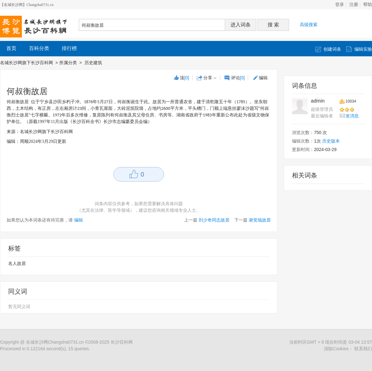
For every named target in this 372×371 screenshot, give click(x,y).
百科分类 (39, 48)
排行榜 (69, 48)
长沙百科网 (122, 342)
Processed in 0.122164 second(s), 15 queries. (45, 348)
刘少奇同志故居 (214, 219)
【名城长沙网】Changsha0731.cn (27, 5)
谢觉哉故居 (260, 219)
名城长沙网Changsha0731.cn (55, 342)
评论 (238, 77)
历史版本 (331, 140)
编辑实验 (363, 49)
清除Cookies (336, 348)
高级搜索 (308, 24)
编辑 (263, 77)
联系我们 (363, 348)
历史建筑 (93, 62)
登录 (339, 4)
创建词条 (332, 49)
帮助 (367, 4)
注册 (353, 4)
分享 (207, 77)
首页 (11, 48)
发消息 (352, 115)
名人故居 (17, 263)
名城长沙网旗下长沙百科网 (26, 62)
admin (318, 101)
